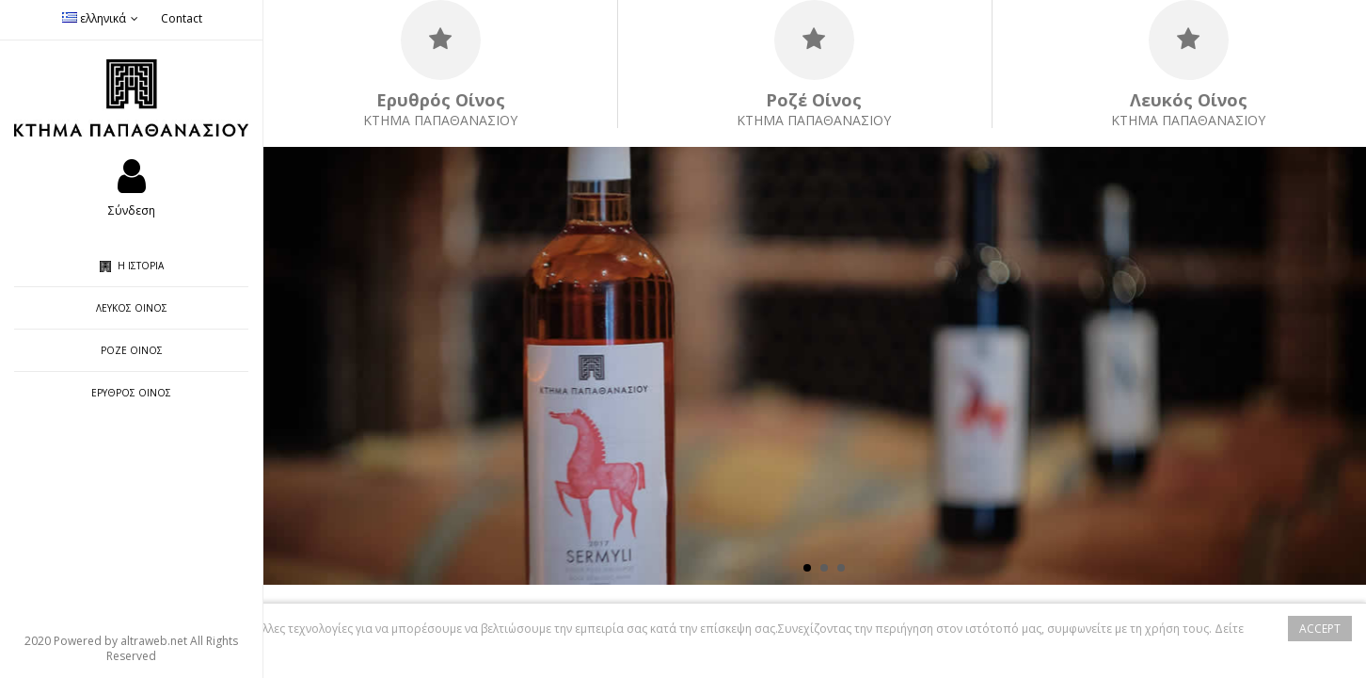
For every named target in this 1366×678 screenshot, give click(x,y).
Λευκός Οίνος (131, 308)
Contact (181, 18)
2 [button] (824, 568)
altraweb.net (153, 641)
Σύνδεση (131, 209)
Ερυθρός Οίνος (131, 392)
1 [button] (807, 568)
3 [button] (841, 568)
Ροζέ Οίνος (132, 350)
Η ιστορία (132, 265)
